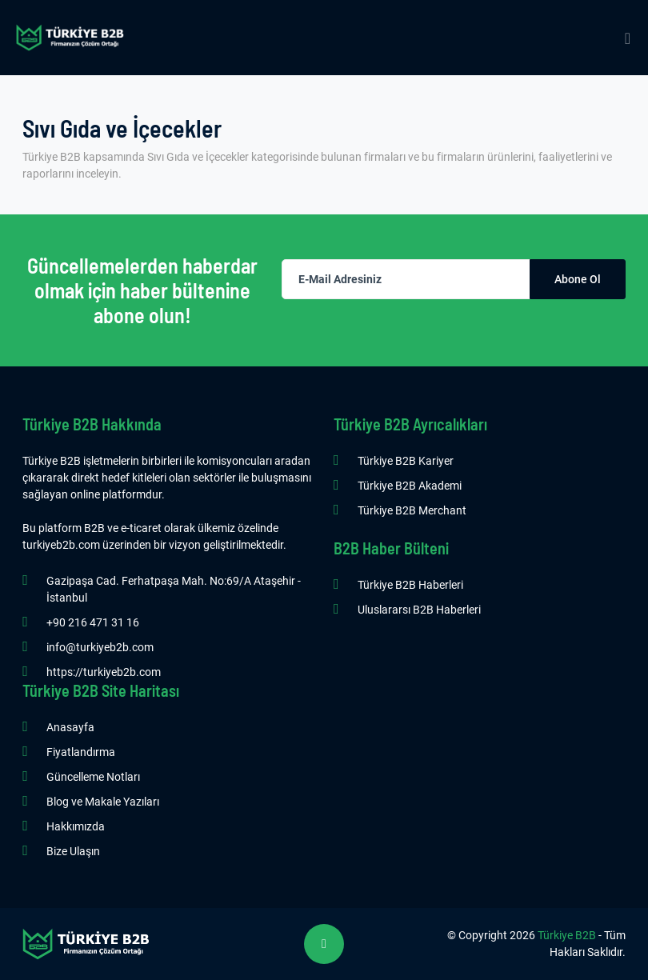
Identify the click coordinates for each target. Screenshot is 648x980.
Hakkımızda (75, 826)
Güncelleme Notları (93, 776)
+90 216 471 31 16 (92, 622)
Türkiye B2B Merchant (412, 510)
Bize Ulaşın (73, 851)
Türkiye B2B (567, 935)
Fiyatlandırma (80, 752)
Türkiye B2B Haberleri (410, 584)
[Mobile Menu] (627, 38)
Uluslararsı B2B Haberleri (419, 609)
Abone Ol (577, 279)
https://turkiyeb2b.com (103, 672)
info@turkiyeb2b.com (100, 647)
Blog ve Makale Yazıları (102, 801)
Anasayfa (70, 727)
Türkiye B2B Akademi (410, 485)
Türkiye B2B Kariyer (406, 460)
